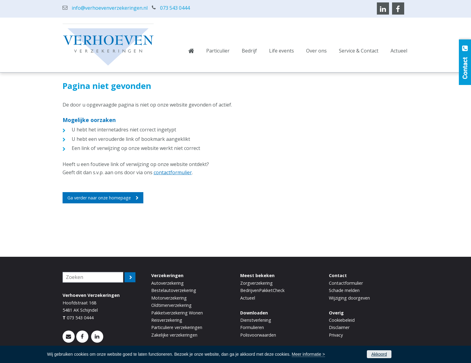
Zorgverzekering (256, 283)
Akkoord (379, 354)
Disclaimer (339, 327)
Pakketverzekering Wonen (177, 313)
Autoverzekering (167, 283)
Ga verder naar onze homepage (99, 198)
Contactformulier (346, 283)
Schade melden (344, 290)
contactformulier (173, 172)
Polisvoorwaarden (258, 335)
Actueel (247, 298)
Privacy (336, 335)
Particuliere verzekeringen (176, 327)
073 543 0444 (175, 8)
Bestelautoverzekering (173, 290)
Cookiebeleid (342, 320)
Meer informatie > (308, 354)
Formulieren (252, 327)
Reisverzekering (166, 320)
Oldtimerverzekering (171, 305)
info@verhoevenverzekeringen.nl (110, 8)
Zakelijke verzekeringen (174, 335)
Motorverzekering (169, 298)
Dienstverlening (255, 320)
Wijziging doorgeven (349, 298)
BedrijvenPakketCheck (262, 290)
